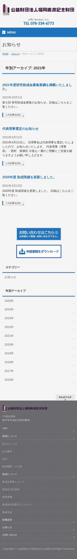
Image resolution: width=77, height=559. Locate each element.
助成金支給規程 (11, 489)
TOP (4, 428)
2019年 (9, 353)
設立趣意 (7, 451)
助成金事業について (13, 481)
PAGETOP (65, 397)
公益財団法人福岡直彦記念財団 (33, 548)
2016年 (9, 379)
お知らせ (10, 277)
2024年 (9, 309)
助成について (9, 474)
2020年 (9, 344)
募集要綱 (7, 496)
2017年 (9, 371)
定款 (4, 458)
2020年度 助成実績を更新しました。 (29, 177)
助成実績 (7, 512)
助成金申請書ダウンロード (17, 504)
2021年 (9, 335)
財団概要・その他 (12, 466)
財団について (9, 436)
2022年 (9, 327)
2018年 (9, 362)
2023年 (9, 318)
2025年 (9, 300)
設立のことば (9, 443)
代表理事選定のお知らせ (20, 128)
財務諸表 (7, 519)
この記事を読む (13, 114)
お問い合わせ (9, 534)
